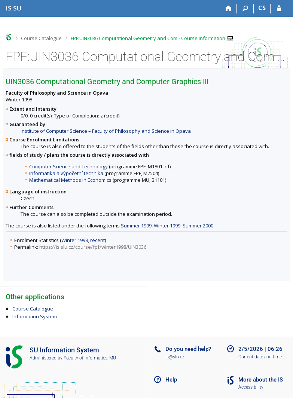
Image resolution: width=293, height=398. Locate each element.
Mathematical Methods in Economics (70, 180)
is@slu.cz (174, 356)
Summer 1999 (136, 225)
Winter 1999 (167, 225)
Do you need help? (188, 349)
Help (171, 379)
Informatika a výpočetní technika (66, 173)
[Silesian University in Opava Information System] (14, 8)
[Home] (228, 8)
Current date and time (260, 356)
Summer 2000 (198, 225)
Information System (34, 316)
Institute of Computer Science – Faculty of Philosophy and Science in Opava (106, 131)
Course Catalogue (41, 38)
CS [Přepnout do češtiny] (262, 8)
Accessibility (250, 387)
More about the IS (260, 379)
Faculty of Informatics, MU (90, 358)
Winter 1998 (74, 240)
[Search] (245, 8)
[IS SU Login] (279, 8)
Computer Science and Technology (68, 166)
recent (97, 240)
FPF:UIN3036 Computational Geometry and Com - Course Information (148, 38)
